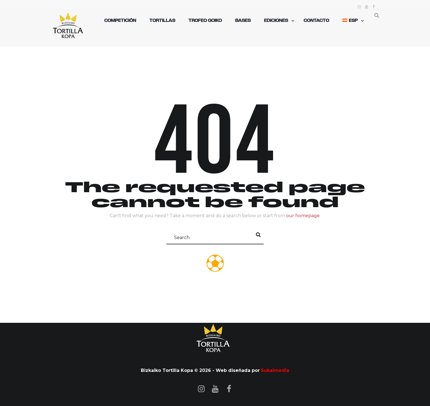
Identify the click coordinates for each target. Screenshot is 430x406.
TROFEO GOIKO (205, 21)
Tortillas (162, 21)
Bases (243, 21)
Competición (120, 21)
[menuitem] (351, 21)
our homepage (303, 215)
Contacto (316, 21)
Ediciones (276, 21)
